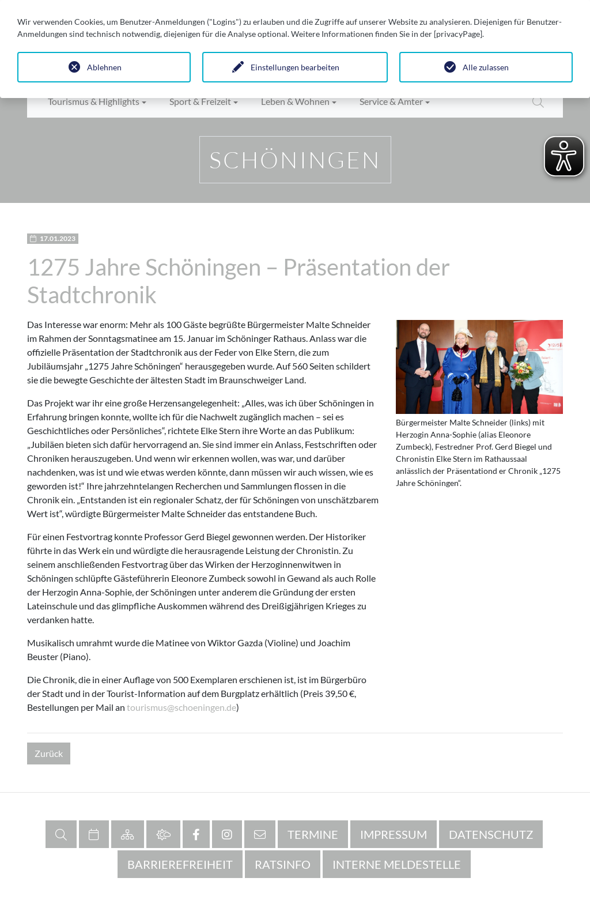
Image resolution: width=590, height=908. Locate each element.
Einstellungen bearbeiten (295, 67)
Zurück (49, 753)
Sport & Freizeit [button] (200, 101)
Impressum (393, 834)
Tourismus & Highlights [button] (93, 101)
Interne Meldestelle (396, 864)
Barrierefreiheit (180, 864)
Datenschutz (491, 834)
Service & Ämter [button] (391, 101)
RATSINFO (283, 864)
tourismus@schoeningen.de (181, 707)
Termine (313, 834)
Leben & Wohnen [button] (295, 101)
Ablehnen (104, 67)
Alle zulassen (486, 67)
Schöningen (295, 159)
